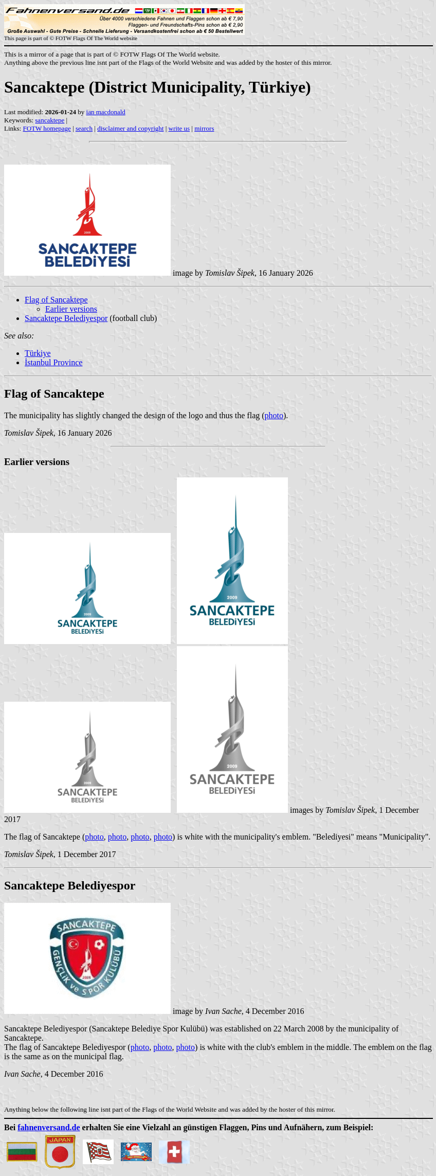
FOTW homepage (46, 128)
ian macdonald (105, 112)
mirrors (204, 128)
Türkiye (38, 353)
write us (179, 128)
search (84, 128)
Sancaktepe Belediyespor (66, 318)
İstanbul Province (53, 362)
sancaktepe (49, 120)
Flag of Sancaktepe (56, 299)
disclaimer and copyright (130, 128)
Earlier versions (71, 309)
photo (274, 415)
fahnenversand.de (48, 1127)
